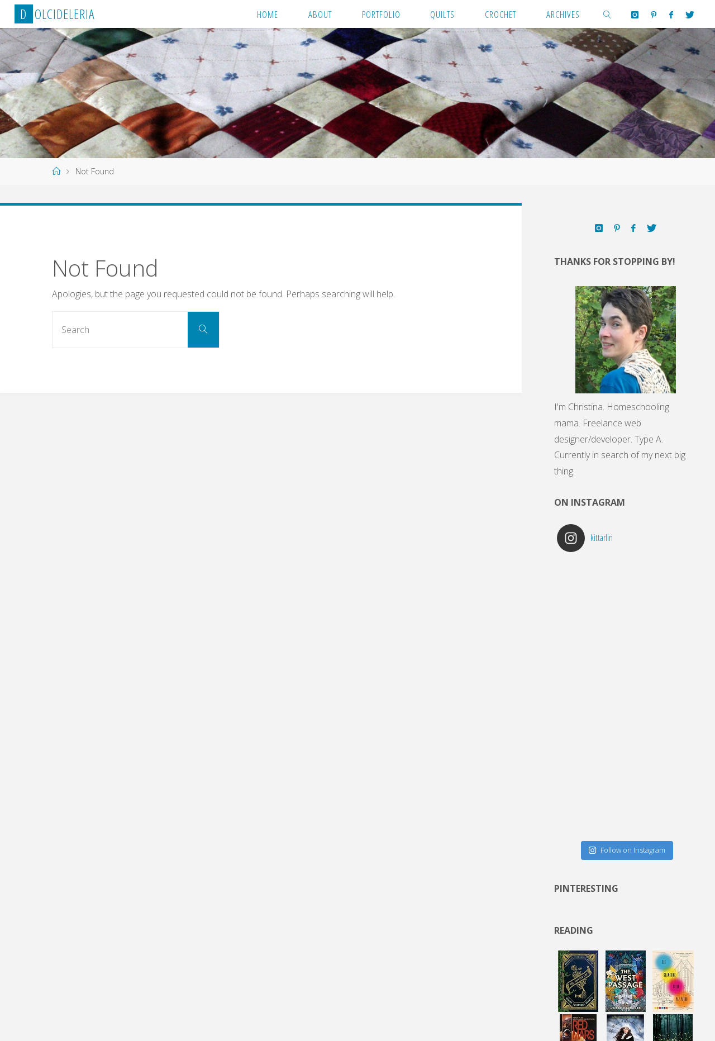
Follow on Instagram (627, 850)
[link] (608, 14)
